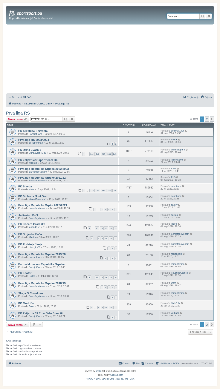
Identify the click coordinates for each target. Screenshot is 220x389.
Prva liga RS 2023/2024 (33, 139)
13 (102, 277)
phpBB (99, 371)
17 (106, 228)
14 (106, 277)
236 (114, 190)
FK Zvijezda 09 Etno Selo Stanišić (40, 313)
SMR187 (175, 303)
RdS (173, 177)
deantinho (176, 186)
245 (114, 154)
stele (31, 189)
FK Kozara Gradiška (31, 224)
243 (103, 154)
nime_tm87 (34, 247)
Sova (31, 306)
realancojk (176, 254)
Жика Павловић (37, 199)
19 (115, 228)
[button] (212, 119)
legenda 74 (34, 227)
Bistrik (174, 139)
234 (103, 190)
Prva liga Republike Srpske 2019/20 (42, 254)
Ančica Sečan (116, 375)
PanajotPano (35, 134)
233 (97, 190)
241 (91, 154)
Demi (174, 283)
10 (106, 238)
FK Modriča (26, 303)
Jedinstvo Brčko (29, 215)
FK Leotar (25, 273)
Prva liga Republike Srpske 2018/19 (42, 283)
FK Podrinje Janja (30, 244)
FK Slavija (25, 186)
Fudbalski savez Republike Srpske (41, 264)
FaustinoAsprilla (179, 272)
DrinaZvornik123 (37, 153)
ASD (173, 168)
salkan (174, 215)
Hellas (32, 276)
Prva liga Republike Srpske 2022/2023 (43, 168)
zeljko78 (33, 163)
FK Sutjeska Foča (30, 234)
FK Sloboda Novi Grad (33, 196)
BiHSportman (36, 142)
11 (111, 238)
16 (102, 228)
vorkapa (175, 313)
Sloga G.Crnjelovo (30, 293)
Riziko (174, 223)
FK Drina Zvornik (29, 150)
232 (91, 190)
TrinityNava (177, 159)
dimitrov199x (177, 130)
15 (97, 228)
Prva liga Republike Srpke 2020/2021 (42, 205)
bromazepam (178, 149)
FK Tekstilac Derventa (33, 131)
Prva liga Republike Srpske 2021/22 (42, 177)
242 (97, 154)
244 (109, 154)
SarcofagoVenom (38, 171)
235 (109, 190)
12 (115, 238)
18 (111, 228)
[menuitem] (27, 97)
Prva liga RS (18, 113)
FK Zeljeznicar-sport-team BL (38, 160)
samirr (174, 205)
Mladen (33, 237)
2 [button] (207, 119)
